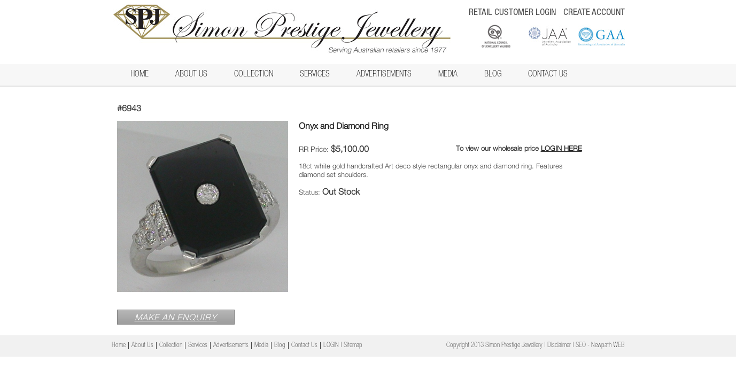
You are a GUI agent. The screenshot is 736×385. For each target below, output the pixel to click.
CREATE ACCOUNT (594, 13)
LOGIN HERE (561, 148)
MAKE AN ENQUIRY (176, 317)
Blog (492, 75)
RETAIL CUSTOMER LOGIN (512, 13)
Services (315, 75)
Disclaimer (559, 345)
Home (139, 75)
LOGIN (331, 345)
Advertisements (384, 75)
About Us (191, 75)
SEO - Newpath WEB (600, 345)
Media (448, 75)
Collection (253, 75)
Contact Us (548, 75)
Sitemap (353, 345)
